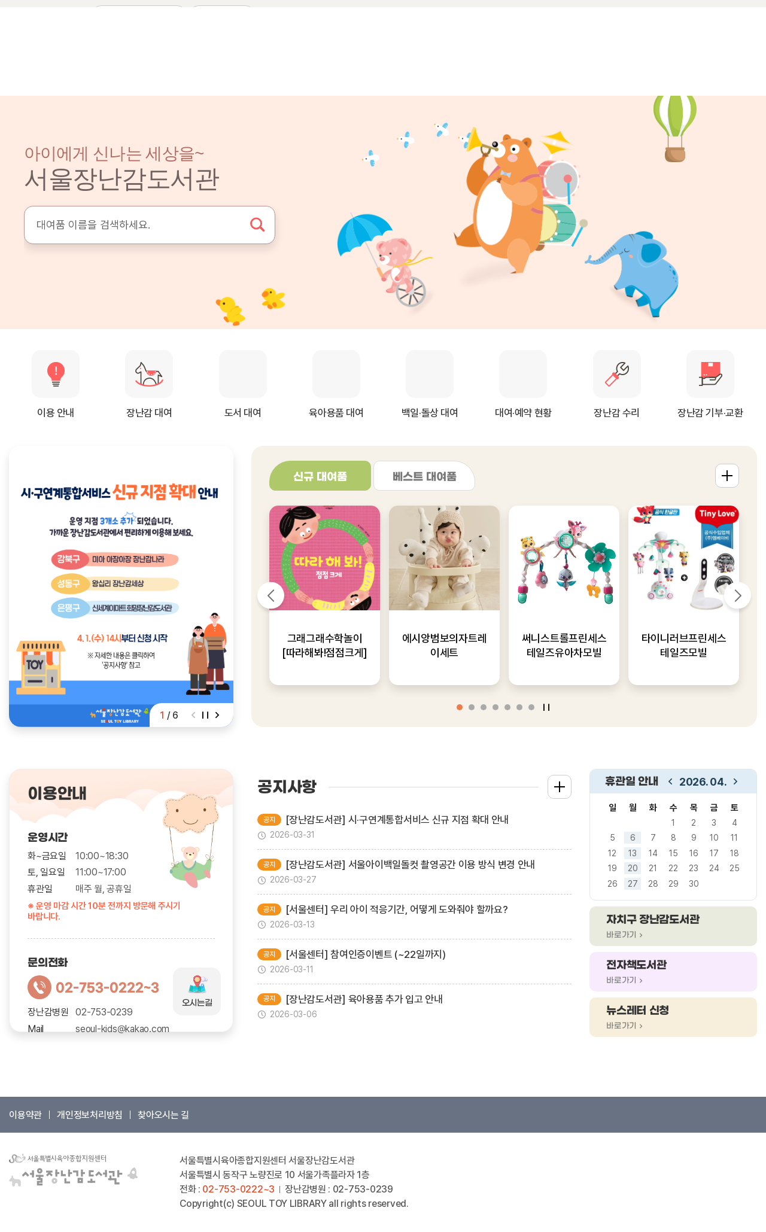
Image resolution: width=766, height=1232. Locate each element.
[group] (121, 586)
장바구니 (705, 15)
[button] (460, 707)
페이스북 (38, 14)
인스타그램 (59, 14)
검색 (257, 225)
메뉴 (744, 63)
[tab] (320, 476)
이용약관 (25, 1115)
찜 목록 (744, 15)
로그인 (627, 15)
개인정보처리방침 (90, 1115)
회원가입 (664, 15)
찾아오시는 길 (163, 1115)
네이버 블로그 (18, 14)
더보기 (727, 476)
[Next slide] (217, 715)
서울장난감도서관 (81, 63)
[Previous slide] (193, 715)
